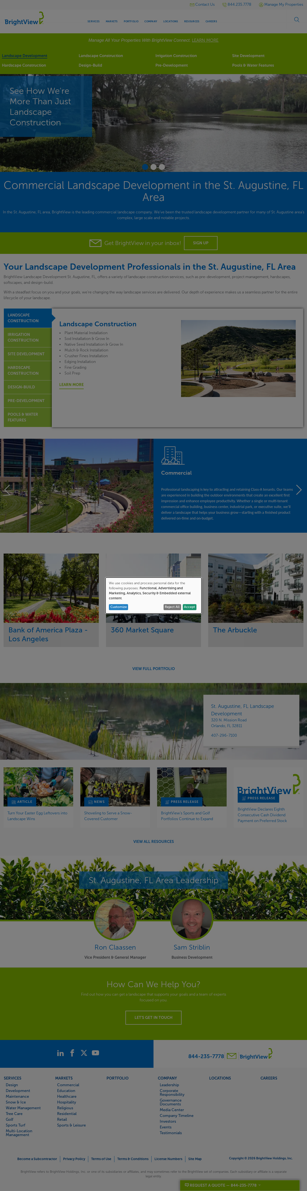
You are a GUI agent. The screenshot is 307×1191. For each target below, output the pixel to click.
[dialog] (153, 595)
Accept (189, 607)
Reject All (172, 607)
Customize (118, 607)
